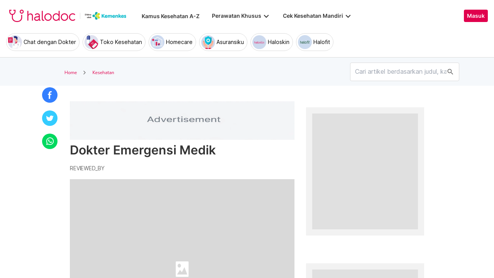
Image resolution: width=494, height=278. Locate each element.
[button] (50, 95)
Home (70, 73)
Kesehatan (103, 73)
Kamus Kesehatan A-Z (171, 16)
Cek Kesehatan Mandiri (317, 15)
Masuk (476, 16)
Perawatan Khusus (241, 15)
